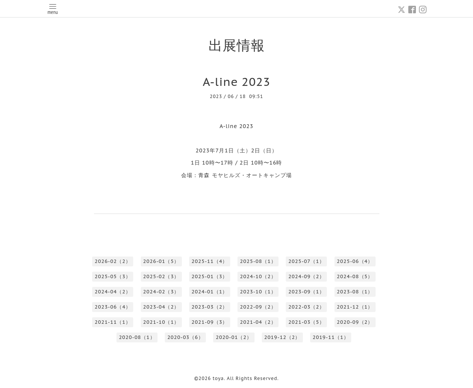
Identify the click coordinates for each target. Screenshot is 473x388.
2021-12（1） (355, 307)
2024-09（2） (306, 276)
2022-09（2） (258, 307)
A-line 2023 (237, 81)
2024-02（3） (161, 291)
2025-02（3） (161, 276)
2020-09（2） (355, 322)
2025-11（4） (209, 261)
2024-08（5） (355, 276)
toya (218, 378)
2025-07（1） (306, 261)
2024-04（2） (113, 291)
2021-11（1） (113, 322)
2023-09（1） (306, 291)
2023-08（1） (355, 291)
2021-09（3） (209, 322)
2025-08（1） (258, 261)
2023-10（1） (258, 291)
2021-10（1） (161, 322)
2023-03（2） (209, 307)
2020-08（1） (137, 337)
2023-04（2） (161, 307)
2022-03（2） (306, 307)
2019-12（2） (282, 337)
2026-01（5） (161, 261)
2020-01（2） (234, 337)
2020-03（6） (185, 337)
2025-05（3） (113, 276)
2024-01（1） (209, 291)
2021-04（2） (258, 322)
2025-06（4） (355, 261)
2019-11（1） (330, 337)
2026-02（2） (113, 261)
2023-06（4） (113, 307)
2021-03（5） (306, 322)
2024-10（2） (258, 276)
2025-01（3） (209, 276)
